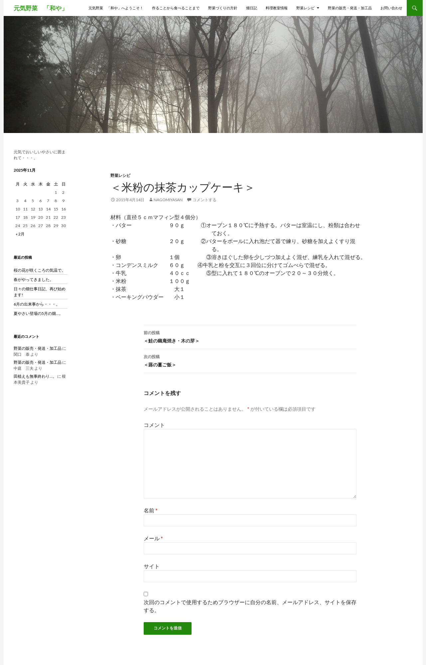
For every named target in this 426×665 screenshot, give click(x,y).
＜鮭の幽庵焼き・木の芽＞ (250, 336)
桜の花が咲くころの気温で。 (40, 270)
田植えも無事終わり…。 (35, 376)
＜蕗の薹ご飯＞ (250, 360)
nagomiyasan (168, 199)
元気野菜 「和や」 (41, 8)
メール (153, 538)
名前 (151, 510)
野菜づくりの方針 (222, 8)
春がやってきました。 (34, 279)
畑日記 (251, 8)
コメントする (204, 199)
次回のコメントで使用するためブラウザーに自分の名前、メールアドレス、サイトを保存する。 (250, 606)
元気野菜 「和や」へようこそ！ (115, 8)
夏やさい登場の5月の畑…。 (38, 313)
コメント (154, 425)
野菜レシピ (305, 8)
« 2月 (20, 233)
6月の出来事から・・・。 (37, 304)
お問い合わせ (391, 8)
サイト (152, 566)
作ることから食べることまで (176, 8)
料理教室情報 (277, 8)
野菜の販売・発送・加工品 (350, 8)
